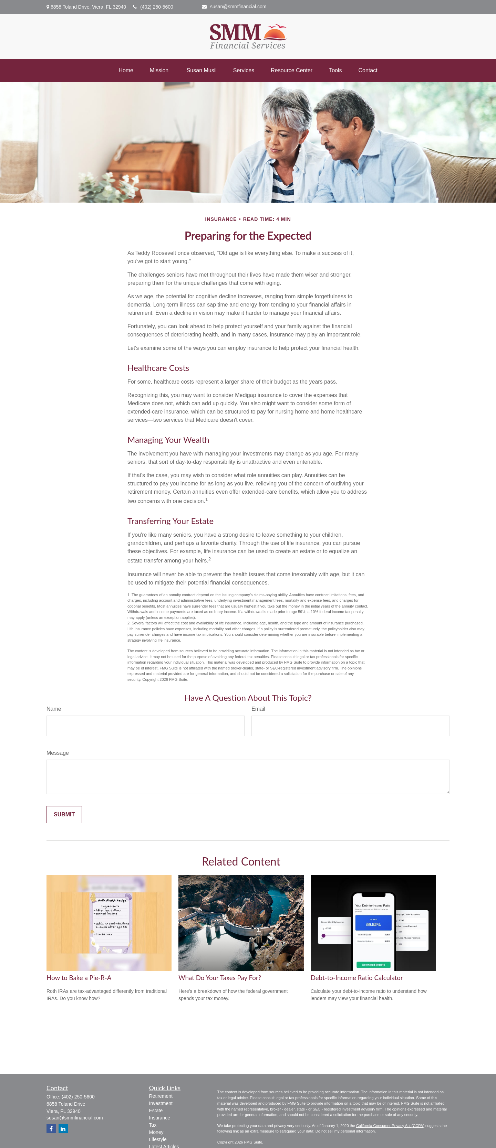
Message (57, 753)
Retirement (161, 1096)
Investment (161, 1103)
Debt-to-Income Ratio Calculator (357, 977)
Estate (156, 1110)
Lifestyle (158, 1139)
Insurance (159, 1117)
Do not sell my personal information (345, 1131)
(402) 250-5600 (153, 7)
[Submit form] (64, 814)
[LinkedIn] (63, 1128)
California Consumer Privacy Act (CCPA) (390, 1126)
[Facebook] (51, 1128)
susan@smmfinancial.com (234, 6)
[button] (126, 71)
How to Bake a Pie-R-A (78, 977)
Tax (153, 1125)
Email (258, 709)
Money (156, 1132)
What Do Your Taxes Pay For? (219, 977)
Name (53, 709)
